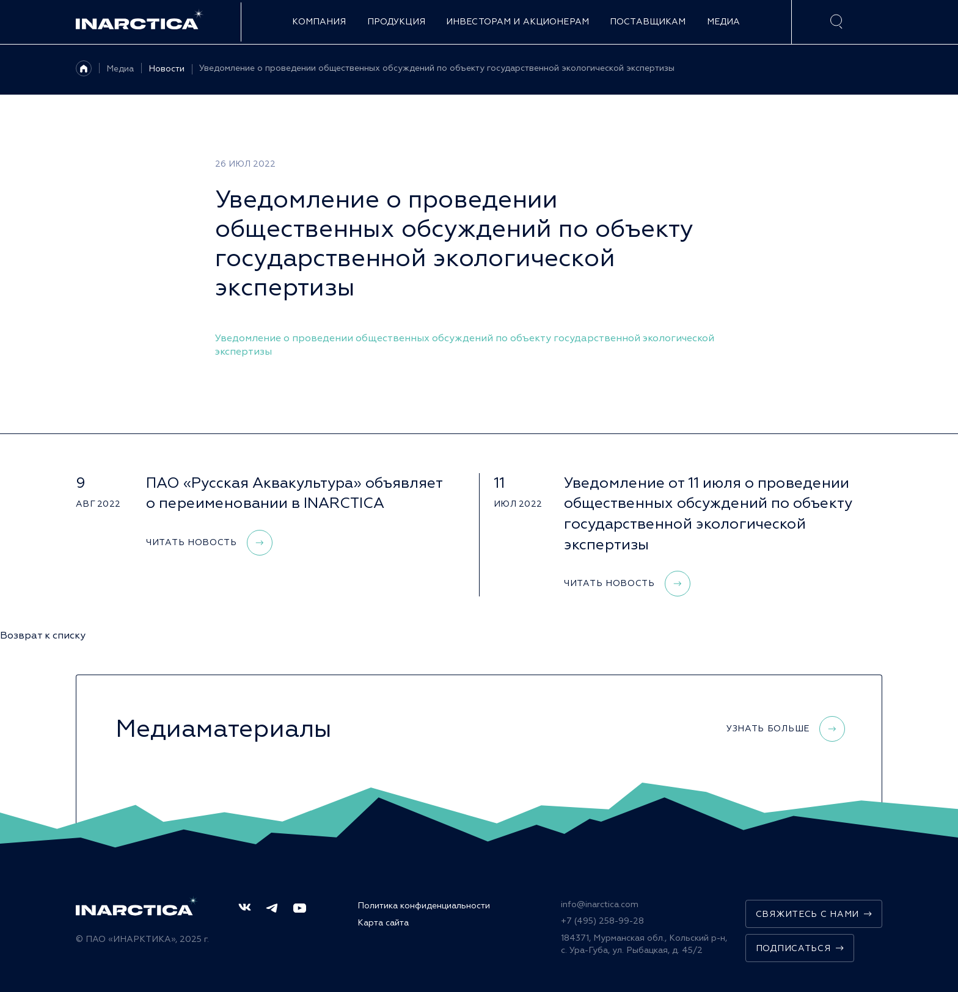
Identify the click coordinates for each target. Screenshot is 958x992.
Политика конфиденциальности (423, 905)
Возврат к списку (43, 635)
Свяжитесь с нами (814, 914)
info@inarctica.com (599, 904)
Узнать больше (785, 729)
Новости (166, 68)
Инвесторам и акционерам (517, 21)
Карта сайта (383, 923)
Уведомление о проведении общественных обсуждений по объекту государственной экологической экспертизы (437, 68)
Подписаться (800, 948)
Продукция (396, 21)
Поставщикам (648, 21)
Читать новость (209, 543)
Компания (319, 21)
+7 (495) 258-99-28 (602, 921)
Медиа (723, 21)
